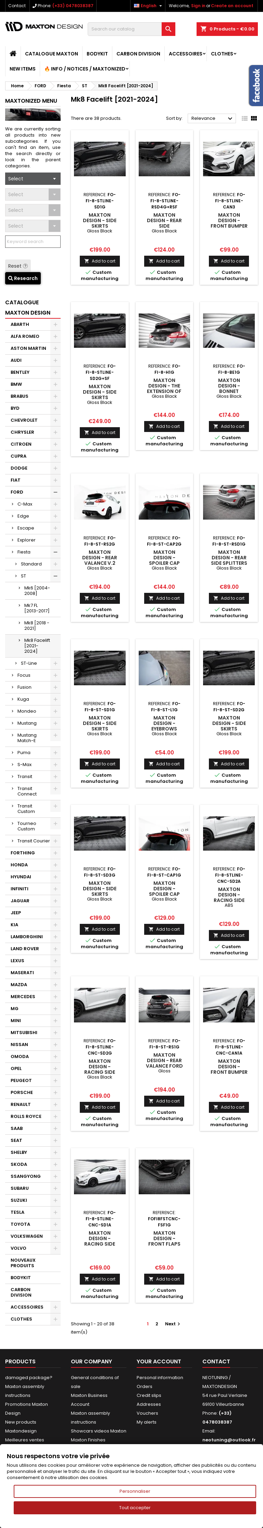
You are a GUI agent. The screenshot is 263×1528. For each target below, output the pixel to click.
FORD (17, 492)
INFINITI (19, 889)
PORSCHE (22, 1092)
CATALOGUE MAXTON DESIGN (27, 307)
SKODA (19, 1164)
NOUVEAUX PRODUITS (23, 1263)
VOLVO (18, 1248)
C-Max (24, 504)
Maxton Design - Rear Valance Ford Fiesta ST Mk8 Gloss (164, 1066)
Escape (25, 528)
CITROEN (21, 444)
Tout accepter (135, 1507)
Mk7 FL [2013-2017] (37, 608)
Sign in (198, 6)
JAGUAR (20, 900)
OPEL (16, 1068)
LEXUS (17, 960)
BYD (15, 408)
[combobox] (33, 179)
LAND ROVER (25, 948)
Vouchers (147, 1413)
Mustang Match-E (27, 738)
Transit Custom (26, 809)
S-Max (24, 764)
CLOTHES (222, 53)
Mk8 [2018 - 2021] (36, 626)
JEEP (16, 912)
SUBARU (20, 1188)
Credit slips (149, 1395)
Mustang (27, 723)
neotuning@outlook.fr (229, 1440)
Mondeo (26, 711)
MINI (16, 1020)
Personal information (160, 1377)
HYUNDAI (21, 877)
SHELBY (19, 1152)
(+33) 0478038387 (72, 6)
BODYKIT (97, 53)
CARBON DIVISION (138, 53)
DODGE (19, 468)
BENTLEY (20, 372)
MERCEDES (23, 996)
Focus (23, 675)
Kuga (23, 699)
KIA (14, 924)
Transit (24, 776)
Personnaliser (135, 1491)
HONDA (19, 865)
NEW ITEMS (23, 68)
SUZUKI (19, 1200)
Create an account (232, 6)
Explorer (26, 540)
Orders (144, 1386)
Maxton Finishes (88, 1440)
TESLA (17, 1212)
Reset (18, 266)
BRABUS (19, 396)
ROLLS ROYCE (26, 1116)
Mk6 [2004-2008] (37, 591)
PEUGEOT (21, 1080)
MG (14, 1008)
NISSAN (19, 1044)
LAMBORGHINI (27, 936)
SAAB (17, 1128)
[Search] (131, 29)
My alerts (146, 1422)
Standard (31, 564)
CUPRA (18, 456)
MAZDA (19, 984)
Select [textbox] (15, 178)
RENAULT (21, 1104)
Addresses (149, 1404)
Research (23, 278)
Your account (159, 1361)
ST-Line (29, 663)
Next (173, 1324)
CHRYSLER (22, 432)
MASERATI (22, 972)
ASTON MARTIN (28, 348)
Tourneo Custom (26, 826)
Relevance (212, 119)
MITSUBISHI (24, 1032)
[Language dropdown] (149, 6)
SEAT (16, 1140)
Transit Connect (27, 791)
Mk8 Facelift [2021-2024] (37, 645)
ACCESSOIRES (185, 53)
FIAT (16, 480)
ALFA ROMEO (25, 336)
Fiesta (23, 552)
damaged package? (28, 1377)
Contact (17, 6)
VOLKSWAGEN (27, 1236)
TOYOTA (20, 1224)
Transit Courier (33, 841)
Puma (23, 752)
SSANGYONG (26, 1176)
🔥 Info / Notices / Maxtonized (84, 68)
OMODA (20, 1056)
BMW (16, 384)
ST (23, 576)
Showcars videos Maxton (98, 1431)
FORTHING (23, 853)
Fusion (24, 687)
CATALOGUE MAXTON (51, 53)
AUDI (16, 360)
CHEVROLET (24, 420)
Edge (23, 516)
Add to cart (99, 261)
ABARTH (20, 324)
